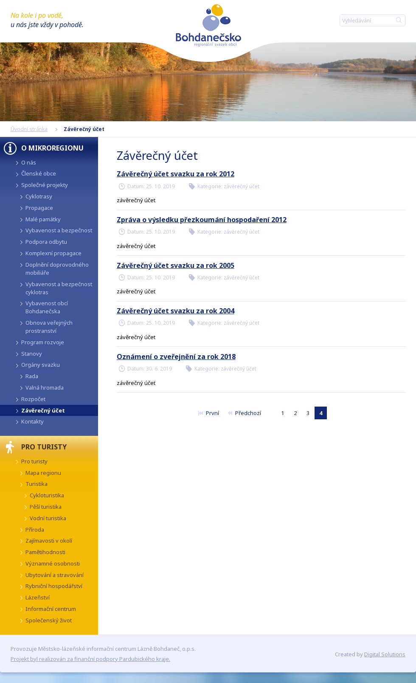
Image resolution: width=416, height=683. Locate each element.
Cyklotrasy (38, 196)
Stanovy (31, 353)
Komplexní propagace (53, 253)
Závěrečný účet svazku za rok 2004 (175, 310)
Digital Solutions (384, 654)
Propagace (39, 208)
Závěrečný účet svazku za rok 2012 (175, 173)
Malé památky (43, 219)
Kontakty (32, 421)
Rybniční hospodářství (53, 586)
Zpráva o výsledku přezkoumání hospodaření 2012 (202, 219)
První (208, 413)
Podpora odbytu (46, 241)
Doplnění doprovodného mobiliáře (57, 268)
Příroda (34, 529)
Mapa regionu (43, 473)
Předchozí (244, 413)
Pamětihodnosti (45, 552)
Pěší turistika (46, 506)
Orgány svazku (40, 364)
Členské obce (38, 173)
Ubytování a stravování (54, 575)
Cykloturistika (47, 495)
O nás (28, 162)
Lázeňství (37, 597)
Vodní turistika (48, 518)
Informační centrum (50, 609)
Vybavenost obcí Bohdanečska (46, 307)
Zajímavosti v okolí (48, 540)
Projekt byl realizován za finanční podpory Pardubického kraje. (90, 659)
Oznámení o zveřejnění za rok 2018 (176, 356)
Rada (31, 376)
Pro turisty (34, 461)
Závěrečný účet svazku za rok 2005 (175, 265)
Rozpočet (33, 399)
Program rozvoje (42, 342)
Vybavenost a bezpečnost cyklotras (58, 288)
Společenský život (48, 620)
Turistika (36, 484)
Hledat (398, 20)
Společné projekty (44, 185)
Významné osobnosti (52, 563)
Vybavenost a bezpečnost (58, 230)
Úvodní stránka (29, 129)
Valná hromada (44, 387)
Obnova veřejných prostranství (49, 327)
